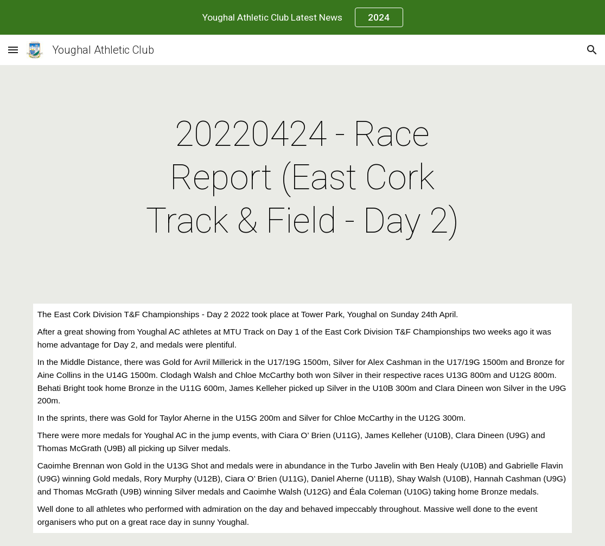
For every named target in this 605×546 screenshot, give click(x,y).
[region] (302, 17)
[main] (302, 177)
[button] (13, 50)
